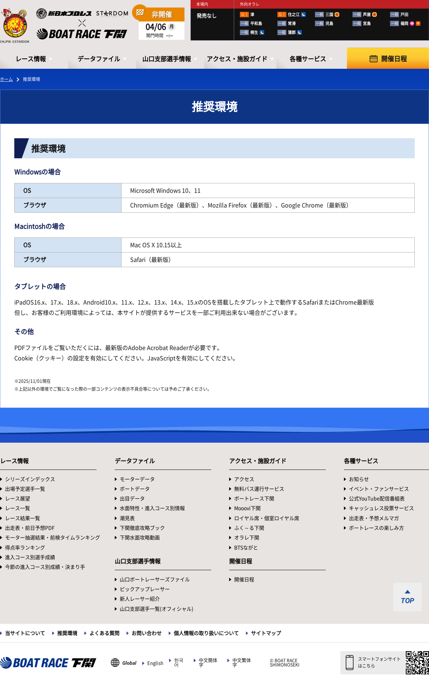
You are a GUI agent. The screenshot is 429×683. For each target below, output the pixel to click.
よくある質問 (104, 633)
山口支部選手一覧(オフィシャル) (156, 608)
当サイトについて (25, 633)
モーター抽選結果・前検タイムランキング (52, 537)
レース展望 (17, 498)
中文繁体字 (241, 662)
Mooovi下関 (247, 508)
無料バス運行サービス (259, 488)
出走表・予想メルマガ (374, 518)
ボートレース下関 (254, 498)
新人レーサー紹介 (140, 598)
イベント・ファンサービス (379, 488)
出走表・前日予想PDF (30, 527)
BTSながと (246, 547)
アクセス (244, 479)
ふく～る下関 (249, 527)
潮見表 (127, 518)
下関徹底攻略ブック (142, 527)
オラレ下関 (246, 537)
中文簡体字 (208, 662)
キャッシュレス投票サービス (381, 508)
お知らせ (359, 479)
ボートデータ (135, 488)
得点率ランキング (25, 547)
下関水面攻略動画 (140, 537)
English (155, 663)
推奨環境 (67, 633)
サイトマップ (266, 633)
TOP (407, 600)
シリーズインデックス (30, 479)
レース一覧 (17, 508)
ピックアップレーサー (145, 589)
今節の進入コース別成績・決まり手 (45, 566)
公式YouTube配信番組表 (377, 498)
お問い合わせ (147, 633)
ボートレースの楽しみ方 (376, 527)
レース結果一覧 (22, 518)
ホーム (6, 79)
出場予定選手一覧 (25, 488)
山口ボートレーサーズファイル (155, 579)
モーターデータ (137, 479)
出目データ (132, 498)
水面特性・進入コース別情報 (152, 508)
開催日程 (394, 59)
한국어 (178, 662)
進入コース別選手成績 (30, 557)
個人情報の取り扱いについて (206, 633)
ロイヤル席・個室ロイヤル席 (266, 518)
